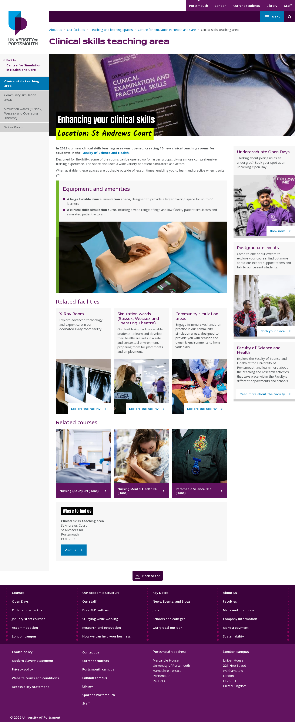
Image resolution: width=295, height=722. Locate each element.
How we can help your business (106, 636)
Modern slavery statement (32, 660)
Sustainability (233, 636)
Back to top (148, 576)
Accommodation (25, 627)
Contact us (90, 652)
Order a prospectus (27, 610)
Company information (240, 619)
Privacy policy (22, 669)
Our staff (89, 601)
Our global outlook (167, 627)
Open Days (20, 601)
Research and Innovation (101, 627)
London (221, 5)
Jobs (156, 610)
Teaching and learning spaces (111, 29)
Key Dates (160, 592)
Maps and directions (238, 610)
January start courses (28, 619)
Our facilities (76, 29)
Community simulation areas (20, 97)
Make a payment (236, 627)
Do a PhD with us (95, 610)
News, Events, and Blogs (172, 601)
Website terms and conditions (35, 678)
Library (272, 5)
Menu (272, 17)
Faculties (230, 601)
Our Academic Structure (101, 592)
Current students (246, 5)
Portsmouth (198, 5)
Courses (18, 592)
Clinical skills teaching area (21, 83)
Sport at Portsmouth (98, 695)
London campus (24, 636)
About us (55, 29)
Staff (288, 5)
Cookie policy (22, 652)
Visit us (74, 550)
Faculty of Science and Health (105, 152)
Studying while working (100, 619)
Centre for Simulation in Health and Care (167, 29)
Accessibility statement (30, 687)
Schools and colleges (169, 619)
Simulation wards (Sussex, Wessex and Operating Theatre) (23, 113)
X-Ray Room (13, 127)
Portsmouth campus (98, 669)
